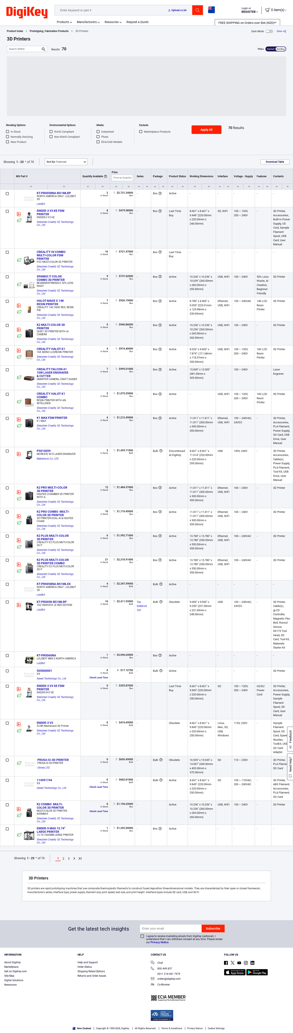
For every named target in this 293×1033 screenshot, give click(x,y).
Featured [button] (56, 161)
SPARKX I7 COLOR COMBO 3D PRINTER (51, 278)
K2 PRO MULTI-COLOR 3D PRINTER (52, 489)
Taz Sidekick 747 (142, 606)
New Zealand (82, 1028)
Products (63, 22)
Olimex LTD (43, 767)
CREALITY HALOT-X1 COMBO (51, 395)
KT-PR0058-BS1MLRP (52, 602)
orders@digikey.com (166, 979)
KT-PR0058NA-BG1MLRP (54, 193)
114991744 (44, 780)
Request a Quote (137, 22)
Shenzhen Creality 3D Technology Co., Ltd (55, 223)
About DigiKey (12, 962)
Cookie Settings (216, 1028)
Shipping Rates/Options (91, 971)
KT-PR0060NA (46, 655)
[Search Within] (24, 49)
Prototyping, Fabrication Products (49, 31)
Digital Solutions (13, 980)
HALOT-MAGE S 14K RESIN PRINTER (50, 302)
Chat (157, 963)
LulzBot (41, 203)
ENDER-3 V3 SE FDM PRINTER (51, 687)
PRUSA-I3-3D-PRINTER (53, 760)
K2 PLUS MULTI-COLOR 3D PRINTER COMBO (53, 561)
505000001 (44, 670)
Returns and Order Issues (92, 975)
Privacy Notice (159, 942)
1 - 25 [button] (20, 162)
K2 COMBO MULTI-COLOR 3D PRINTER (50, 805)
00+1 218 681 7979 (165, 973)
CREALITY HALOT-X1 (51, 349)
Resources (112, 22)
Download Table (275, 161)
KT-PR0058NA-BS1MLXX (54, 584)
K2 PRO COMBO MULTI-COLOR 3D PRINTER (53, 513)
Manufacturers (87, 22)
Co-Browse (160, 985)
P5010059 (44, 451)
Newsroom (10, 984)
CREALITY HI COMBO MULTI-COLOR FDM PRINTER (51, 255)
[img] (26, 13)
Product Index (15, 31)
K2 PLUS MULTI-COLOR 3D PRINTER (53, 537)
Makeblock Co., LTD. (48, 458)
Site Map (9, 975)
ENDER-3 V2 (45, 722)
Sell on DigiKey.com (15, 971)
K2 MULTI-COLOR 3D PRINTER (51, 326)
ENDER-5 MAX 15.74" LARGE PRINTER (51, 830)
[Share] (281, 31)
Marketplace (11, 966)
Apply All (206, 129)
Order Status (85, 966)
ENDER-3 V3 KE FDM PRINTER (51, 212)
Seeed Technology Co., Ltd (51, 678)
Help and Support (88, 962)
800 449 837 (161, 969)
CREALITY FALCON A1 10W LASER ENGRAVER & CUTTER (53, 372)
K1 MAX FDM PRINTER (52, 417)
